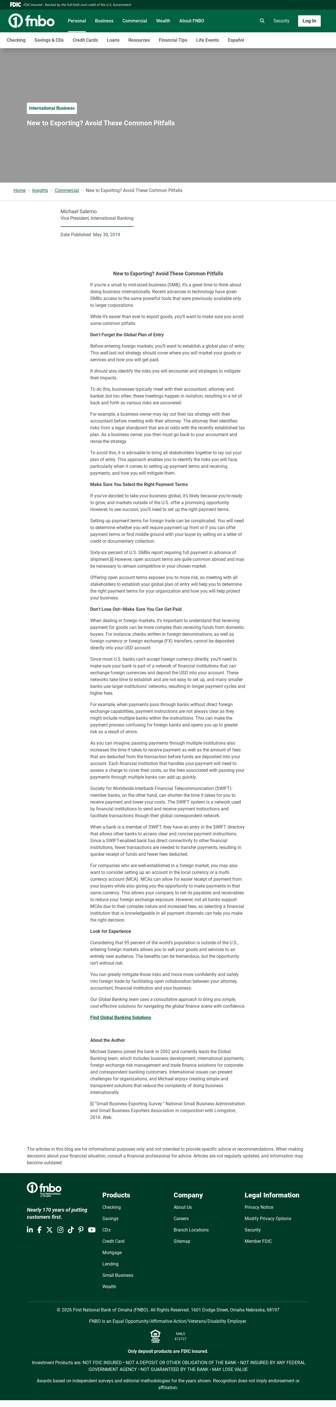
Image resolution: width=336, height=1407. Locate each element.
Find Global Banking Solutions (120, 1017)
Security (281, 21)
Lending (110, 1264)
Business (104, 21)
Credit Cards (85, 40)
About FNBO (191, 21)
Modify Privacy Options (268, 1218)
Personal (77, 21)
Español (236, 40)
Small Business (117, 1275)
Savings (110, 1218)
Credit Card (113, 1241)
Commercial (134, 21)
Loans (113, 40)
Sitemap (182, 1241)
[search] (261, 21)
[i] (111, 559)
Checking (16, 40)
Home (19, 190)
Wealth (163, 21)
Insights (40, 190)
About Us (183, 1207)
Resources (139, 40)
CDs (106, 1230)
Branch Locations (191, 1230)
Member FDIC (258, 1241)
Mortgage (112, 1252)
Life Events (207, 40)
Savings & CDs (49, 40)
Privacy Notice (259, 1207)
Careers (181, 1218)
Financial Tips (173, 40)
